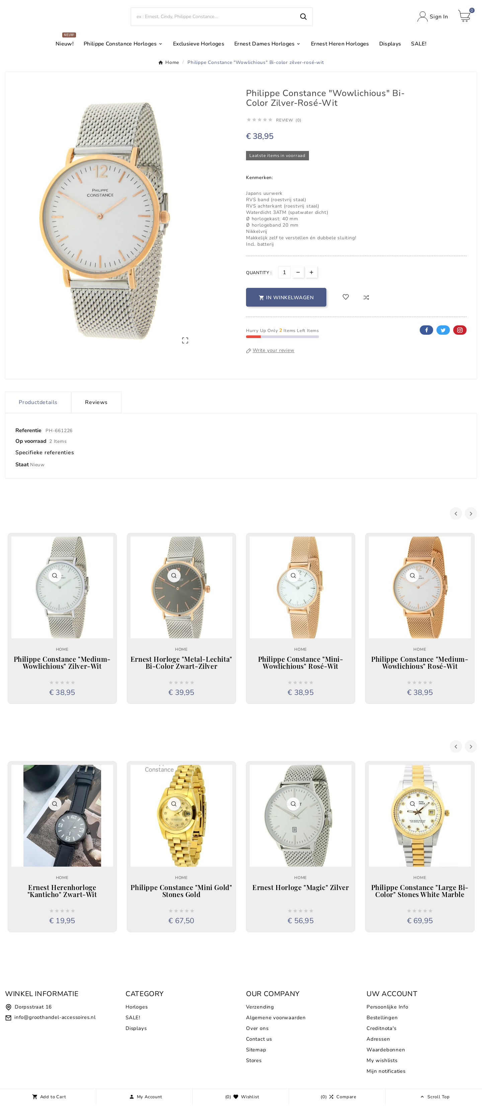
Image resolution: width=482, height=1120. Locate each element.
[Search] (213, 24)
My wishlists (382, 1075)
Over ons (257, 1043)
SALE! (133, 1032)
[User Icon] (432, 24)
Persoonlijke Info (387, 1022)
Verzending (260, 1022)
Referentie (29, 445)
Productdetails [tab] (38, 417)
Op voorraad (31, 456)
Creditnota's (382, 1043)
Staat (22, 479)
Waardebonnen (386, 1064)
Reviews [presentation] (96, 417)
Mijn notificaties (386, 1086)
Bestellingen (382, 1032)
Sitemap (256, 1064)
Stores (254, 1075)
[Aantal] (284, 287)
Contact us (259, 1054)
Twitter (443, 345)
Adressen (378, 1054)
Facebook (426, 345)
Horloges (137, 1022)
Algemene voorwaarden (276, 1032)
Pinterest (460, 345)
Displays (136, 1043)
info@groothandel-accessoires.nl (55, 1032)
